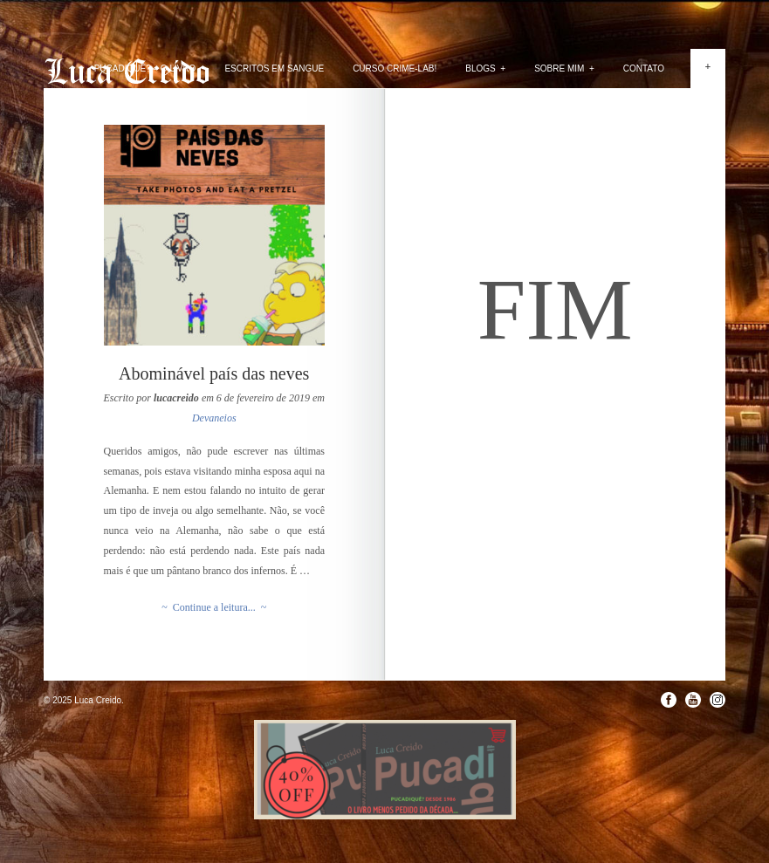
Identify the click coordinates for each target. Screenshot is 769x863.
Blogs (485, 68)
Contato (643, 68)
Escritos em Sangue (274, 68)
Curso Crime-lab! (394, 68)
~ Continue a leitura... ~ (213, 607)
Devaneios (214, 418)
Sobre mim (564, 68)
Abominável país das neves (214, 373)
